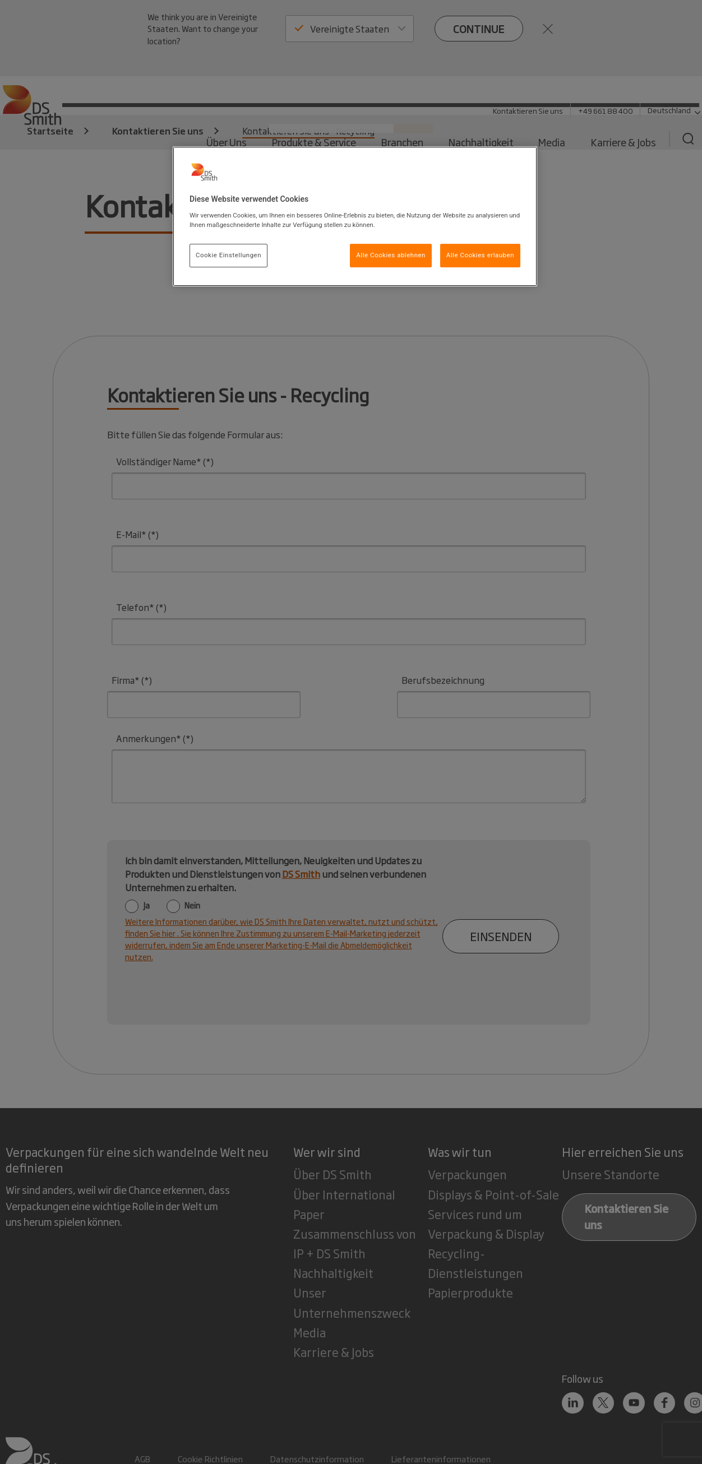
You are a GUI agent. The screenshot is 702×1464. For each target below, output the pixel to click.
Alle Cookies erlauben (480, 255)
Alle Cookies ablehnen (391, 255)
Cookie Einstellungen (228, 255)
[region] (355, 216)
